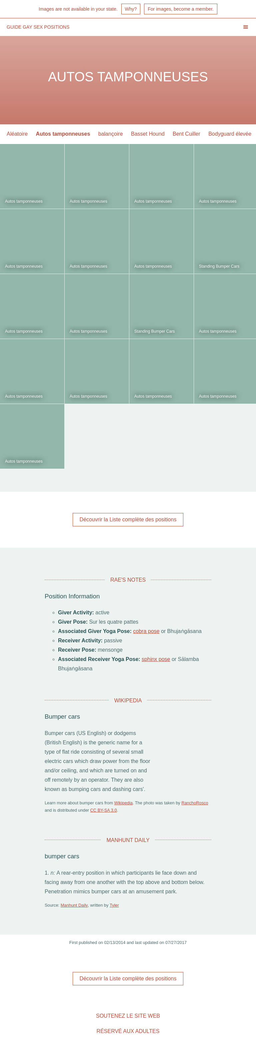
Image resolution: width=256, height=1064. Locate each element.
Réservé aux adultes (128, 1031)
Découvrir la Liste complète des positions (128, 519)
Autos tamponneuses (63, 134)
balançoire (110, 134)
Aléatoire (17, 134)
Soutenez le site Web (128, 1016)
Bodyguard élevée (229, 134)
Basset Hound (148, 134)
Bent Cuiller (186, 134)
